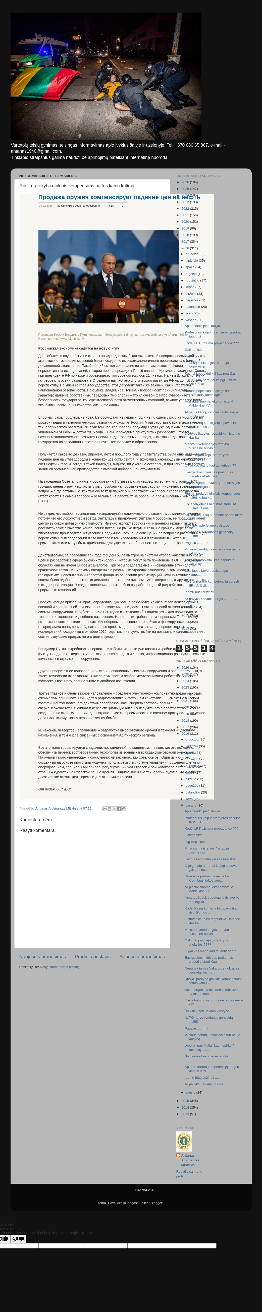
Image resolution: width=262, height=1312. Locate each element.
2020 (185, 221)
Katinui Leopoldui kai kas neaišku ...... (213, 373)
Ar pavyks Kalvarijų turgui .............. (211, 599)
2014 (185, 622)
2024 (185, 195)
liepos (190, 287)
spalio (190, 267)
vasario (191, 320)
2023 (185, 202)
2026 (185, 182)
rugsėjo (192, 274)
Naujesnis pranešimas (42, 956)
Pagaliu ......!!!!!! (196, 543)
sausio (191, 607)
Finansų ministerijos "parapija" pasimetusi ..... (207, 365)
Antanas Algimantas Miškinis (190, 1160)
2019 (185, 228)
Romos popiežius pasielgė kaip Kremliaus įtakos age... (208, 393)
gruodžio (193, 254)
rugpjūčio (193, 280)
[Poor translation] (18, 1239)
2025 (185, 189)
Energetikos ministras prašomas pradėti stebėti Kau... (209, 474)
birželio (191, 294)
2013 (185, 628)
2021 (185, 215)
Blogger (156, 1203)
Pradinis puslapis (93, 956)
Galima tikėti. (194, 350)
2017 (185, 241)
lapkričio (192, 260)
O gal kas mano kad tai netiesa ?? (210, 465)
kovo (190, 313)
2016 (185, 248)
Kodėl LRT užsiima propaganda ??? (212, 343)
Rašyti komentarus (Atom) (59, 967)
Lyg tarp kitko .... (197, 356)
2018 (185, 235)
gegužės (192, 300)
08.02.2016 (46, 205)
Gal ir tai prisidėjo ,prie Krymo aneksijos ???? (207, 457)
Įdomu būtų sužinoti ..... (202, 592)
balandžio (193, 307)
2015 (185, 615)
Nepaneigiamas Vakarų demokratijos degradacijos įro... (212, 485)
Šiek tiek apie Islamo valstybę (207, 525)
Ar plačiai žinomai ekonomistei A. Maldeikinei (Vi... (209, 403)
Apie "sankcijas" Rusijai (202, 326)
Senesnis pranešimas (142, 956)
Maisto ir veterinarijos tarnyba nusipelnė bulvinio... (207, 446)
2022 (185, 208)
